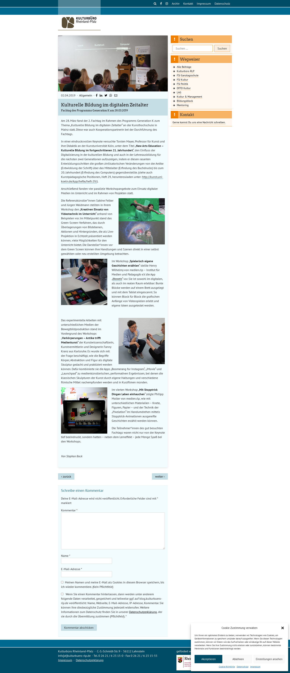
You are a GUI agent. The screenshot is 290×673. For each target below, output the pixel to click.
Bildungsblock (185, 101)
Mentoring (183, 105)
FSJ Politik (182, 84)
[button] (282, 628)
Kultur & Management (189, 96)
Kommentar (69, 510)
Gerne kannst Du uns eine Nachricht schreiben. (199, 122)
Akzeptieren (208, 659)
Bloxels (117, 279)
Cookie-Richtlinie (227, 666)
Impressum (255, 666)
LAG (179, 92)
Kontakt (188, 3)
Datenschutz (242, 666)
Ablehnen (238, 659)
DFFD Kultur (184, 88)
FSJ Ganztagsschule (187, 75)
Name (65, 556)
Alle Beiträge (184, 67)
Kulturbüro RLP (185, 71)
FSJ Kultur (182, 79)
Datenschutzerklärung (143, 612)
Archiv (176, 3)
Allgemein (85, 95)
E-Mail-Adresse (71, 569)
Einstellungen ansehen (269, 659)
